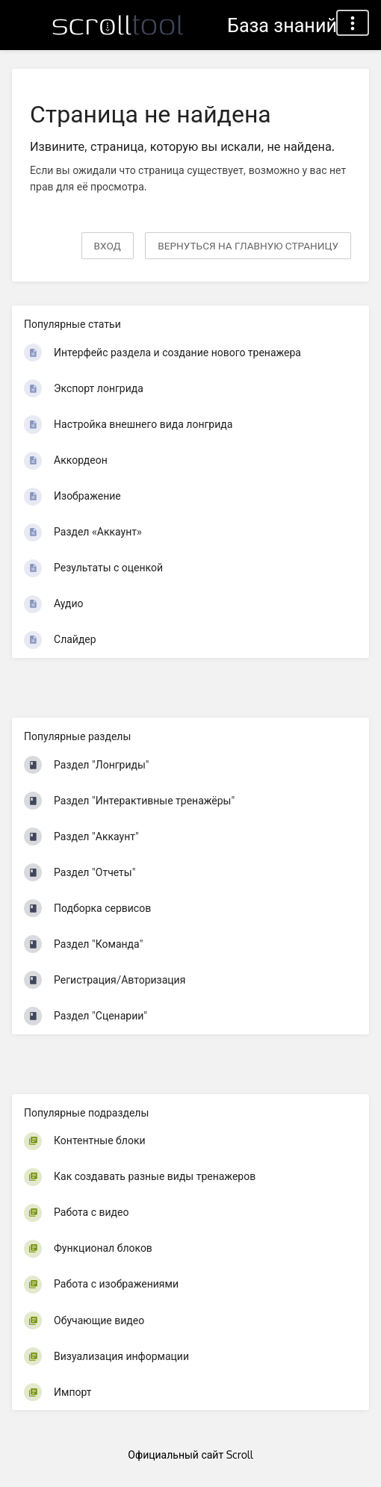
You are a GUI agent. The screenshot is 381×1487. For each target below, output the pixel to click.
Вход (107, 245)
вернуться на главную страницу (248, 245)
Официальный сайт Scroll (190, 1454)
